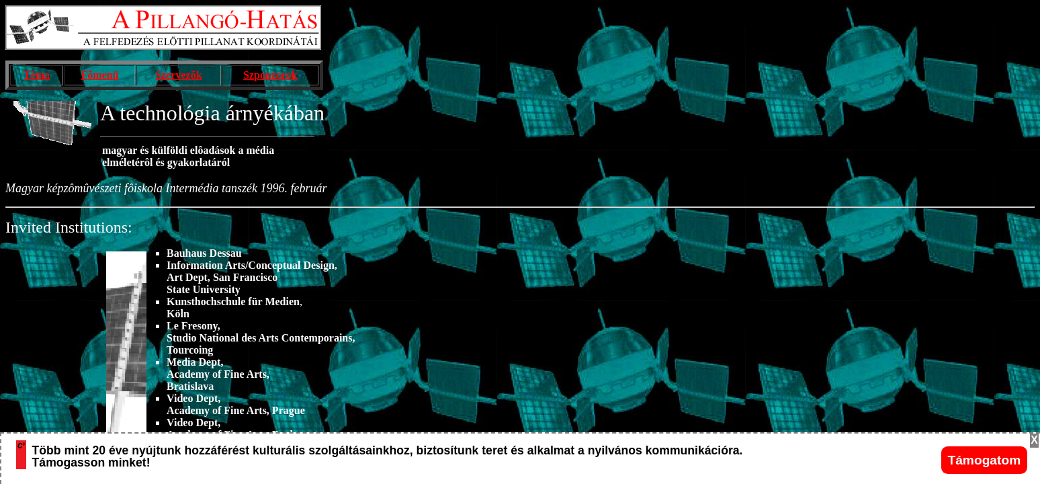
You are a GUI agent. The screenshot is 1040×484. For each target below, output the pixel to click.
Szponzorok (270, 75)
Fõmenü (100, 75)
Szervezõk (178, 75)
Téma (37, 75)
